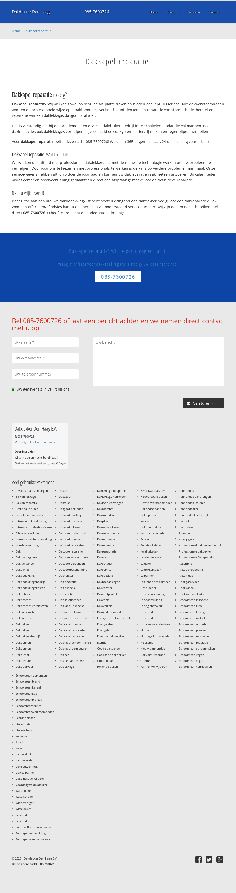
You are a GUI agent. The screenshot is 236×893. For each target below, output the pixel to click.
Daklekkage (66, 667)
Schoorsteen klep (190, 606)
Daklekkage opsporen (111, 491)
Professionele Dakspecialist (197, 557)
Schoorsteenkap (26, 694)
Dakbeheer (23, 594)
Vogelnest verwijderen (30, 778)
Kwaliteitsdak (149, 551)
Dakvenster (104, 588)
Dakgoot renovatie (71, 545)
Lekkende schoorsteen (155, 582)
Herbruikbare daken (153, 497)
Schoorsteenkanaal (28, 687)
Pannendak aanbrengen (195, 497)
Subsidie (21, 736)
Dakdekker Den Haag (31, 12)
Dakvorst (103, 600)
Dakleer (64, 655)
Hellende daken (107, 667)
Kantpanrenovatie (152, 533)
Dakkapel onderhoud (73, 618)
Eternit (101, 642)
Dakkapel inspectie (71, 606)
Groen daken (105, 661)
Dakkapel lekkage (70, 612)
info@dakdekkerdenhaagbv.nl (39, 442)
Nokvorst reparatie (152, 655)
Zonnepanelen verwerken (33, 839)
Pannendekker (188, 509)
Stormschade (24, 730)
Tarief (19, 742)
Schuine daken (25, 718)
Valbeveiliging (25, 754)
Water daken (24, 791)
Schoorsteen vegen (191, 655)
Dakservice (104, 569)
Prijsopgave (186, 539)
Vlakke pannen (26, 772)
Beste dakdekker (27, 509)
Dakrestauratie (106, 551)
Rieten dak (186, 575)
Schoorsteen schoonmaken (197, 648)
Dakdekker (23, 630)
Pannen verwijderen (153, 667)
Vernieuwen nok (27, 766)
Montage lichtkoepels (154, 636)
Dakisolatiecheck (70, 600)
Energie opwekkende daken (115, 618)
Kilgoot (145, 539)
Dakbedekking (25, 575)
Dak (18, 551)
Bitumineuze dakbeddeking (34, 527)
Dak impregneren (27, 557)
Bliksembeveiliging (28, 533)
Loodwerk (147, 612)
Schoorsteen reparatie (193, 642)
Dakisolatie (66, 594)
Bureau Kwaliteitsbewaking (34, 539)
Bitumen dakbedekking (31, 521)
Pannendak (186, 491)
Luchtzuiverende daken (156, 624)
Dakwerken (104, 606)
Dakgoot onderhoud (72, 533)
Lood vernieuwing (152, 594)
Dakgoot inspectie (71, 521)
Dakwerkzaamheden (110, 612)
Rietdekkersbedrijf (191, 569)
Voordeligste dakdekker (31, 785)
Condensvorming (27, 545)
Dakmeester (105, 509)
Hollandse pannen (152, 509)
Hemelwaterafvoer (152, 491)
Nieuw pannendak (152, 648)
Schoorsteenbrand (28, 681)
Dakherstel (66, 575)
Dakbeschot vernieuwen (32, 606)
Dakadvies (22, 569)
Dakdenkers (23, 648)
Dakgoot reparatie (71, 551)
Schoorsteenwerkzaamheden (35, 712)
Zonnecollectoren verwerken (35, 827)
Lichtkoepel (148, 588)
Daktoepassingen (108, 582)
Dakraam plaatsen (109, 533)
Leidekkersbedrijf (151, 569)
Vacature (21, 748)
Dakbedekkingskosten (30, 588)
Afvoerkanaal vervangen (32, 491)
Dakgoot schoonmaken (74, 557)
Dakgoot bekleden (71, 509)
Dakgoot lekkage (70, 527)
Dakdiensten (24, 661)
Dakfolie (64, 503)
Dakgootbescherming (73, 569)
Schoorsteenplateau (29, 699)
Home (16, 31)
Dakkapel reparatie (37, 31)
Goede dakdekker (109, 648)
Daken (63, 491)
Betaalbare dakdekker (30, 515)
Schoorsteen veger (191, 661)
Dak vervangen (26, 563)
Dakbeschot (23, 600)
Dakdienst (22, 655)
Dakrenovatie (106, 539)
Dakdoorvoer (24, 667)
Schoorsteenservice (28, 706)
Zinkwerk (22, 815)
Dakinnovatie (68, 582)
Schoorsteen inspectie (193, 600)
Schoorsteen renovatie (194, 636)
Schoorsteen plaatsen (193, 630)
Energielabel (105, 624)
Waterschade (24, 797)
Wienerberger (24, 803)
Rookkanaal (187, 588)
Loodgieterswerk (151, 606)
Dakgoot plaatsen (70, 539)
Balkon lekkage (26, 497)
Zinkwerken (23, 821)
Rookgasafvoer (189, 582)
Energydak (104, 630)
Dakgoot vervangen (72, 563)
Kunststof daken (151, 545)
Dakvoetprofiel (107, 594)
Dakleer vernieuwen (72, 661)
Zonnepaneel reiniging (31, 833)
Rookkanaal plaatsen (193, 594)
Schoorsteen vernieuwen (195, 667)
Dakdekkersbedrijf (28, 636)
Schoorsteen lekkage (192, 612)
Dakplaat (103, 521)
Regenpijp (185, 563)
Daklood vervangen (110, 503)
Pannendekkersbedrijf (193, 515)
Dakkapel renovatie (72, 630)
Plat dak (184, 521)
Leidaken (146, 563)
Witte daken (24, 809)
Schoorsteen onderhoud (195, 624)
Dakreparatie (105, 545)
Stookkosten (24, 724)
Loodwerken (148, 618)
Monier (145, 630)
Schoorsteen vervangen (31, 675)
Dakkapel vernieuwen (73, 648)
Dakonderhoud (107, 515)
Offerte (145, 661)
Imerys (144, 521)
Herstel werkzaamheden (156, 503)
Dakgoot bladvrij (70, 515)
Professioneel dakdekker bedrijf (200, 545)
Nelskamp (147, 642)
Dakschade (104, 563)
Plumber (184, 533)
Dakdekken (23, 624)
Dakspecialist (105, 575)
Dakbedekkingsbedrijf (30, 582)
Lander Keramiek (151, 557)
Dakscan (102, 557)
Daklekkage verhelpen (112, 497)
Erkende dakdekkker (110, 636)
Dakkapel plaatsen (71, 624)
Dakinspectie (67, 588)
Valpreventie (24, 760)
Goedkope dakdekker (111, 655)
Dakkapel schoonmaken (75, 642)
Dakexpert (65, 497)
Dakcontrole (24, 618)
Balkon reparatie (27, 503)
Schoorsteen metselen (193, 618)
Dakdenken (23, 642)
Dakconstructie (26, 612)
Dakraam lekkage (108, 527)
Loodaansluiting (151, 600)
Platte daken (187, 527)
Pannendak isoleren (192, 503)
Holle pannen (149, 515)
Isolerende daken (151, 527)
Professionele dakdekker (195, 551)
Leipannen (147, 575)
